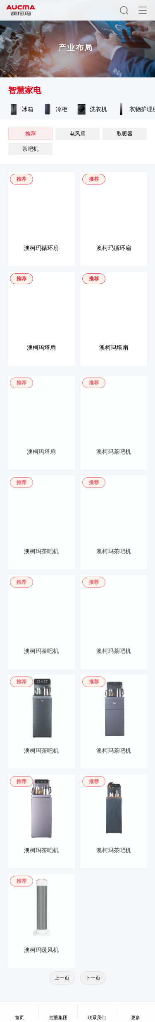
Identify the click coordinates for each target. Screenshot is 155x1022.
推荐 (30, 134)
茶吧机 (30, 149)
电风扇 (77, 134)
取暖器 (125, 134)
